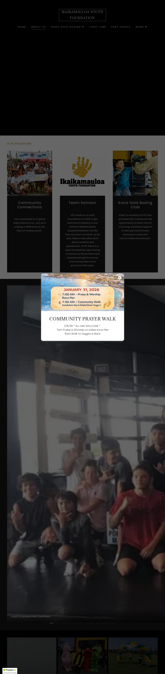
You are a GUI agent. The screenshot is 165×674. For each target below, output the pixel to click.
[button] (9, 671)
